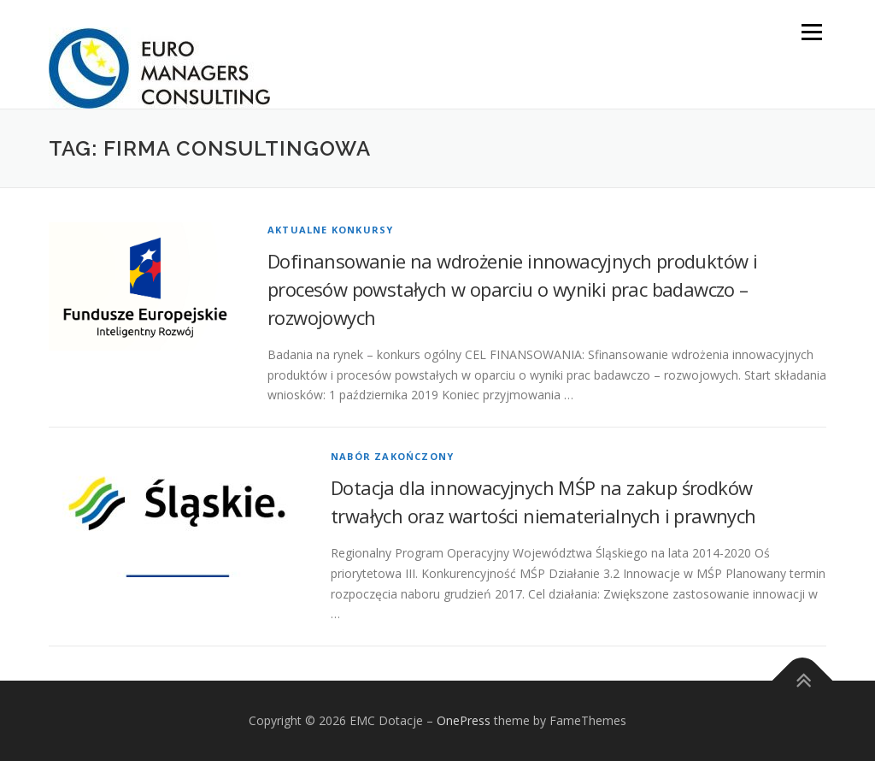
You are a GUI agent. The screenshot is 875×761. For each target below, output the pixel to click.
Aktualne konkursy (330, 229)
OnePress (463, 720)
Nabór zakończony (392, 456)
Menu (811, 32)
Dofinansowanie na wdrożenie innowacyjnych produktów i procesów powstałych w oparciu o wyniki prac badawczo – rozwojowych (512, 289)
